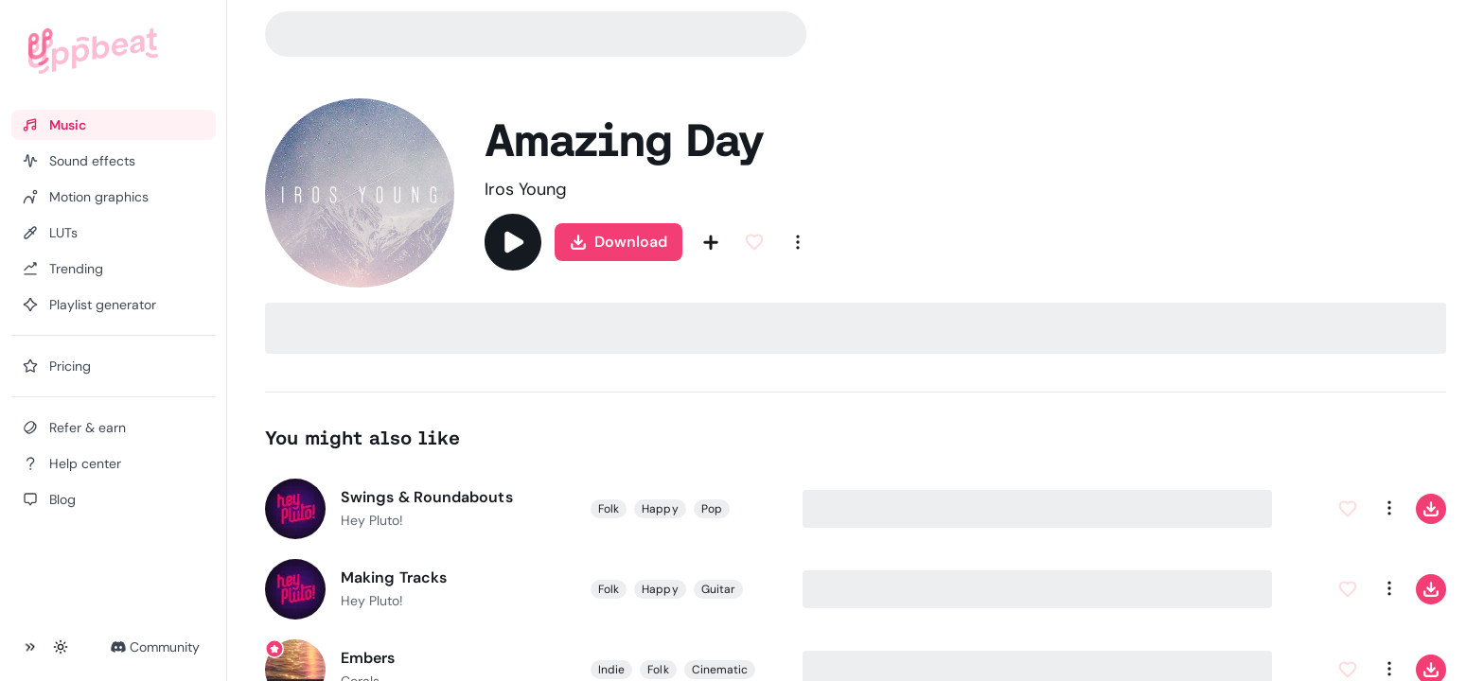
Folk (608, 508)
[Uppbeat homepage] (93, 51)
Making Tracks (394, 577)
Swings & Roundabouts (427, 497)
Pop (710, 508)
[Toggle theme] (60, 647)
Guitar (717, 589)
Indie (611, 669)
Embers (368, 658)
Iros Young (526, 189)
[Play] (513, 242)
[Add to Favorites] (754, 242)
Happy (660, 508)
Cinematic (719, 669)
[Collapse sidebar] (30, 647)
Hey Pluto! (372, 520)
